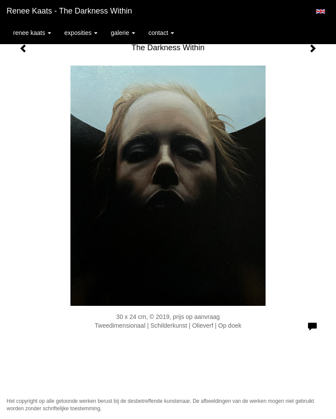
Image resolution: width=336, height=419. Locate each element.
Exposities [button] (81, 32)
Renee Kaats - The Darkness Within (69, 11)
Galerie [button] (123, 32)
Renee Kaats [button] (32, 32)
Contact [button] (161, 32)
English (320, 11)
